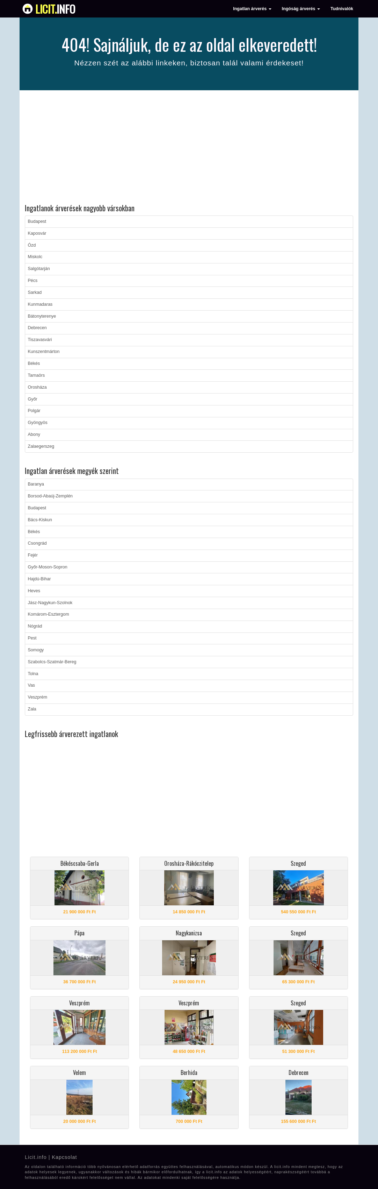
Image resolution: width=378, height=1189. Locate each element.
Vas (31, 685)
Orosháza (37, 387)
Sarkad (35, 292)
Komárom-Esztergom (48, 614)
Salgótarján (39, 268)
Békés (34, 363)
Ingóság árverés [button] (301, 8)
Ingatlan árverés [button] (252, 8)
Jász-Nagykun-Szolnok (50, 602)
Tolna (33, 673)
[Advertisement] (189, 148)
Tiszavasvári (40, 339)
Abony (34, 434)
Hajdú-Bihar (39, 578)
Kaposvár (37, 233)
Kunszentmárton (44, 351)
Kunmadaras (40, 304)
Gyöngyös (38, 422)
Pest (32, 638)
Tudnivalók (341, 8)
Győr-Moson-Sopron (47, 567)
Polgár (34, 410)
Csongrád (37, 543)
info (55, 9)
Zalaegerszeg (41, 446)
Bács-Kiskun (40, 519)
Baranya (36, 484)
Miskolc (35, 256)
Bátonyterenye (42, 316)
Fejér (33, 555)
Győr (32, 399)
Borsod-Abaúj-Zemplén (50, 496)
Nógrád (35, 626)
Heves (34, 590)
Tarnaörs (36, 375)
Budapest (37, 221)
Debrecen (37, 327)
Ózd (32, 245)
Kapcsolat (64, 1157)
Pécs (33, 280)
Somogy (36, 649)
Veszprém (38, 697)
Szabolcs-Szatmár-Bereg (52, 661)
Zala (32, 709)
